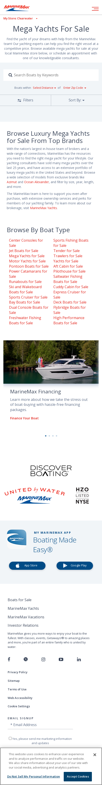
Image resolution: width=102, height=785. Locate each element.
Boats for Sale (20, 599)
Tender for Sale (66, 250)
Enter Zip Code (73, 88)
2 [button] (49, 436)
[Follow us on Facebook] (9, 659)
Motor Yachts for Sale (27, 261)
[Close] (95, 755)
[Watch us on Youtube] (61, 659)
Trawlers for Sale (67, 255)
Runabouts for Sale (25, 281)
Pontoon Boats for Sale (29, 266)
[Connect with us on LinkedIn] (79, 659)
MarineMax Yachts (43, 208)
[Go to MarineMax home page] (20, 8)
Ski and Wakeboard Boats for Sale (25, 289)
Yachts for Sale (65, 261)
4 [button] (56, 436)
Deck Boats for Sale (69, 302)
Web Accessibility (20, 698)
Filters (28, 100)
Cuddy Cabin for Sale (70, 286)
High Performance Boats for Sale (68, 320)
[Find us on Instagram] (43, 659)
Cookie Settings (19, 706)
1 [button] (45, 436)
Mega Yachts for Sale (27, 255)
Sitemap (14, 681)
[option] (51, 384)
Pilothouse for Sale (69, 271)
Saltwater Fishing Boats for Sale (67, 279)
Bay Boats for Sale (24, 302)
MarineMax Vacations (26, 616)
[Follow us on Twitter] (26, 659)
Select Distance (43, 88)
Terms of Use (17, 689)
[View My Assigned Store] (18, 18)
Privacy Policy (17, 672)
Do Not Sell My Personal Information (33, 776)
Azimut (12, 182)
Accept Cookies (78, 776)
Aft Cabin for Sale (68, 266)
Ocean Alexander (36, 182)
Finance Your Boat (24, 418)
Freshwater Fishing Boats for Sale (25, 320)
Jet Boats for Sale (23, 250)
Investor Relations (23, 625)
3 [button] (53, 436)
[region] (51, 766)
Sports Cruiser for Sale (28, 297)
